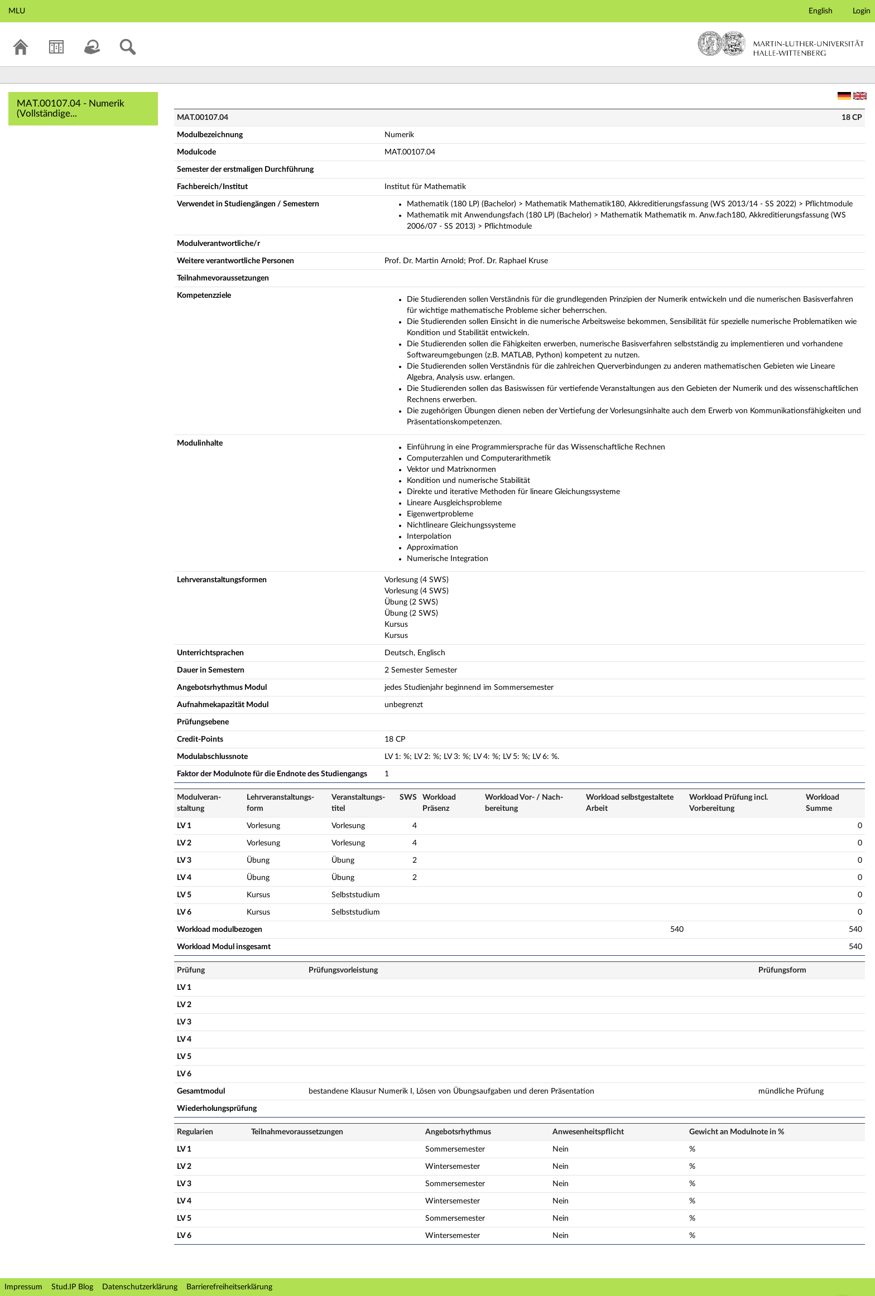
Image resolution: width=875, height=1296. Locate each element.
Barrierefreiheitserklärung (229, 1287)
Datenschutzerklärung (139, 1287)
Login (862, 11)
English (821, 11)
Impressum (23, 1287)
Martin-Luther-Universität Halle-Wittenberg (781, 43)
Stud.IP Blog (72, 1287)
